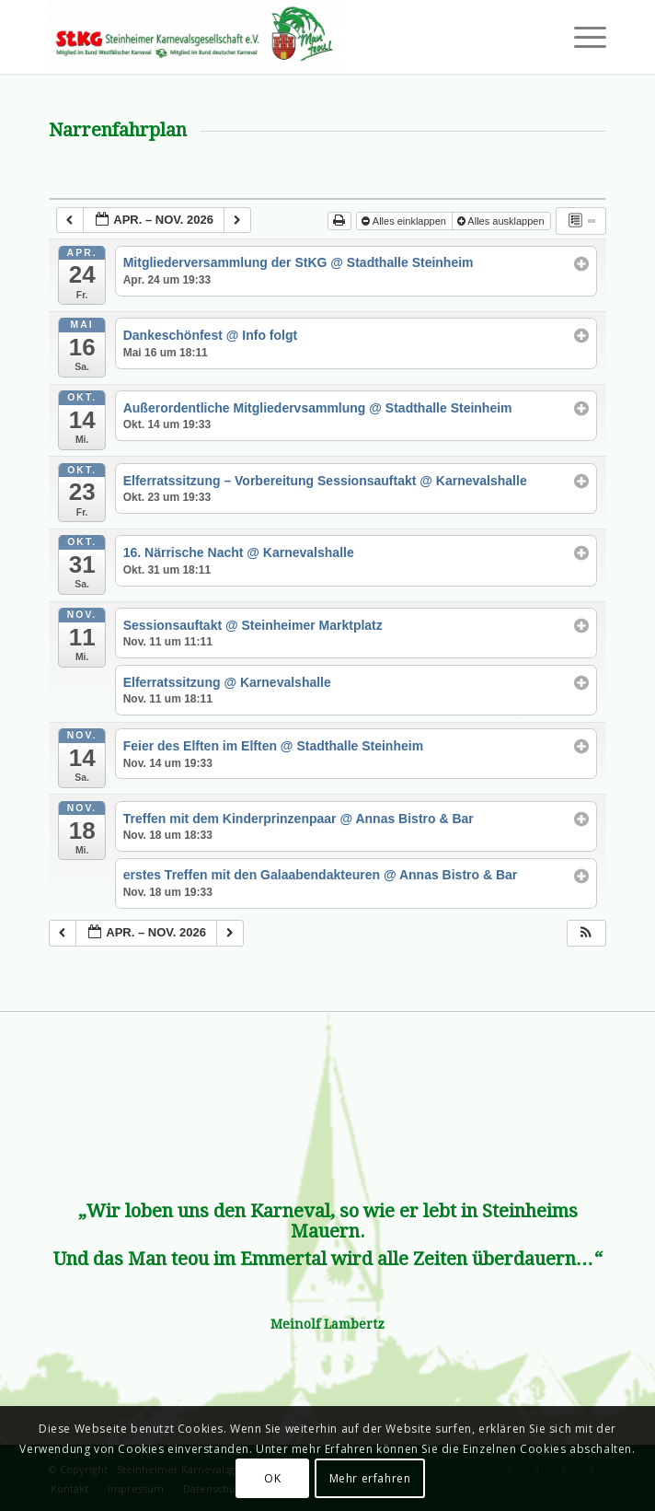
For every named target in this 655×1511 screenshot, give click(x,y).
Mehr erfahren (370, 1478)
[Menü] (581, 37)
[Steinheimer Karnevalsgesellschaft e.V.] (271, 37)
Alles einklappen (405, 221)
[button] (586, 933)
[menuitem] (581, 37)
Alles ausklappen (502, 221)
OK (272, 1478)
